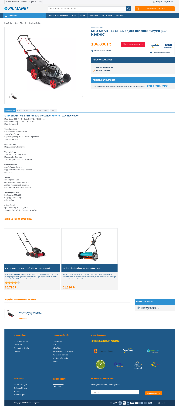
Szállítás (24, 2)
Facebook (58, 387)
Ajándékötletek (107, 15)
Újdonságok (93, 15)
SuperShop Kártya (21, 342)
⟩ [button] (82, 97)
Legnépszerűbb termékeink (58, 15)
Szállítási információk (61, 359)
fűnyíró (55, 116)
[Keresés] (89, 8)
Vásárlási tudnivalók (12, 2)
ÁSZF (55, 346)
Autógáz (17, 392)
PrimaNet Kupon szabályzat (63, 352)
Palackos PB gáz (20, 385)
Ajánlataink (120, 15)
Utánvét (17, 352)
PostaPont (18, 346)
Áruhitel (55, 362)
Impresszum (57, 342)
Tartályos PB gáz (20, 389)
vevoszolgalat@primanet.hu (150, 309)
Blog (39, 2)
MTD (7, 116)
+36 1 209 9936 (157, 86)
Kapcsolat (33, 2)
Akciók (74, 15)
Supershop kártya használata (160, 52)
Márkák (83, 15)
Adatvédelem (58, 349)
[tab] (14, 110)
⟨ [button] (9, 97)
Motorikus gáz (19, 395)
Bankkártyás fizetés (21, 349)
